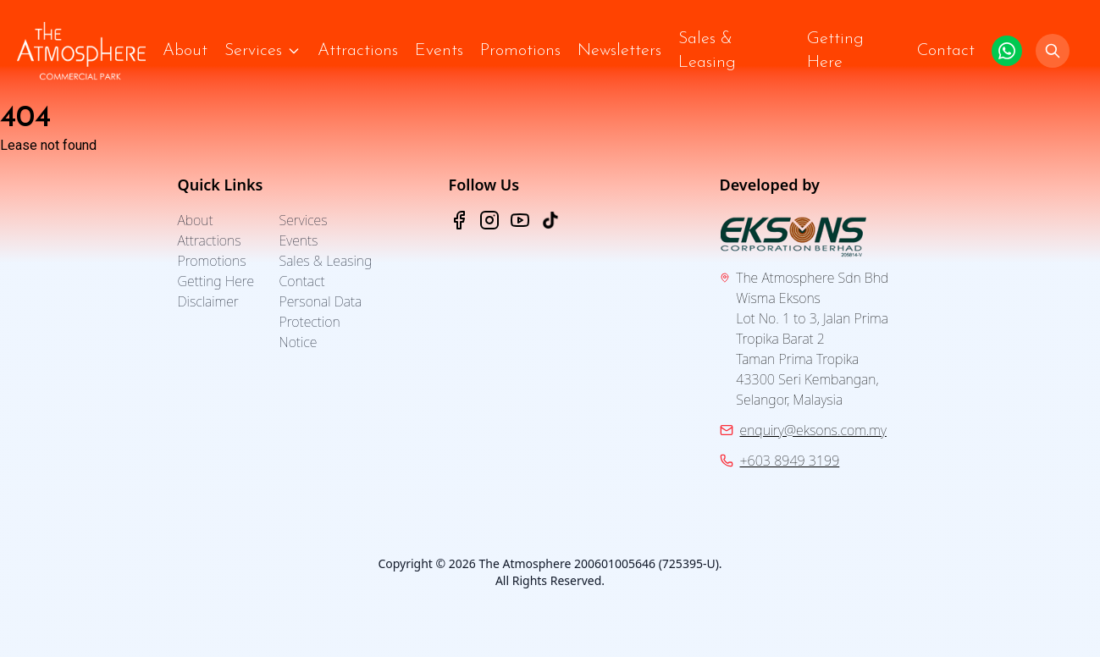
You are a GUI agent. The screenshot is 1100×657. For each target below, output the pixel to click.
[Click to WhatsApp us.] (1007, 51)
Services (253, 50)
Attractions (358, 50)
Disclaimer (208, 301)
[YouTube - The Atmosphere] (520, 220)
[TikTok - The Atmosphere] (550, 220)
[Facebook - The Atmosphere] (459, 220)
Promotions (520, 50)
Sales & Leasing (707, 50)
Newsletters (619, 50)
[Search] (1053, 51)
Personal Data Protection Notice (320, 321)
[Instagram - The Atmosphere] (489, 220)
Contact (946, 50)
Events (439, 50)
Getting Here (835, 50)
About (185, 50)
